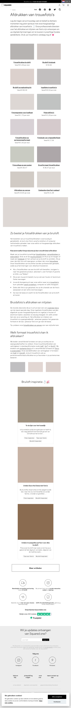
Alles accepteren (57, 697)
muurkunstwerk (36, 256)
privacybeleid (49, 647)
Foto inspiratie (29, 438)
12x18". (22, 353)
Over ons (40, 676)
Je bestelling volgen (28, 676)
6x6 (14, 353)
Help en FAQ (15, 676)
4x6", (42, 346)
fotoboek (21, 259)
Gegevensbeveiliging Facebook (49, 685)
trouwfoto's (54, 282)
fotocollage (54, 261)
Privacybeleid (17, 685)
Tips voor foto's (41, 438)
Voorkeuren (57, 702)
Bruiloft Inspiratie (35, 441)
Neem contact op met (52, 676)
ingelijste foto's (53, 308)
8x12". (53, 346)
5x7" (46, 346)
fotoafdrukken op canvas (32, 325)
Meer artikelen (35, 568)
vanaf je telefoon (30, 284)
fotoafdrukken (41, 254)
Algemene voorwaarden (30, 685)
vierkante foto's (25, 348)
